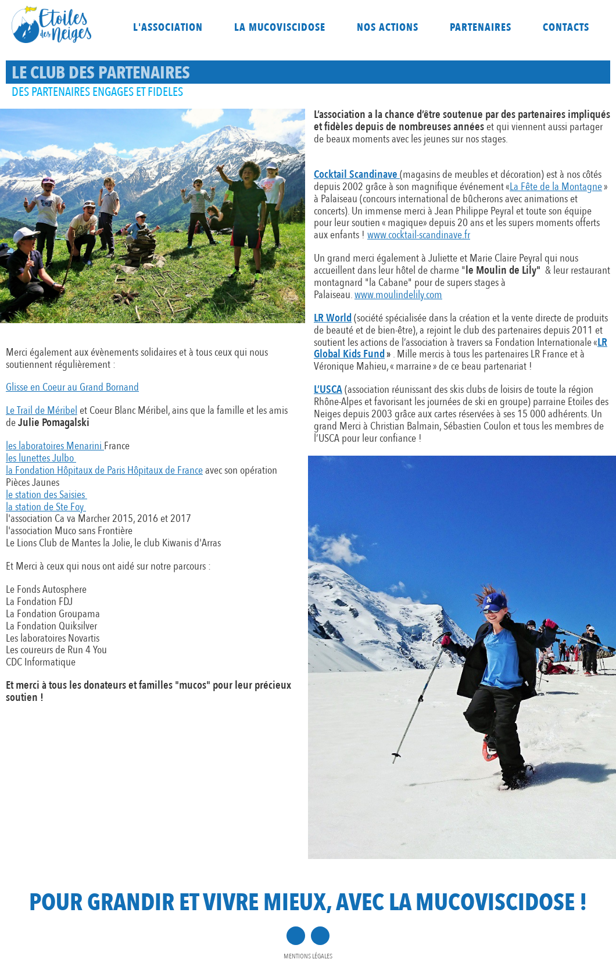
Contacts (566, 27)
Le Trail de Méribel (41, 410)
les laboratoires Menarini (55, 445)
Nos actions (387, 27)
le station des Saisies (46, 494)
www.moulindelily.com (398, 294)
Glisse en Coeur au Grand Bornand (72, 387)
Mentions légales (308, 956)
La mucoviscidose (279, 27)
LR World (333, 317)
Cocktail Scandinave (355, 174)
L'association (168, 27)
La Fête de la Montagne (556, 186)
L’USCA (328, 389)
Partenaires (480, 27)
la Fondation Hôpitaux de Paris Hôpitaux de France (104, 470)
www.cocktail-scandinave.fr (418, 234)
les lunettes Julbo (41, 458)
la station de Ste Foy (46, 506)
